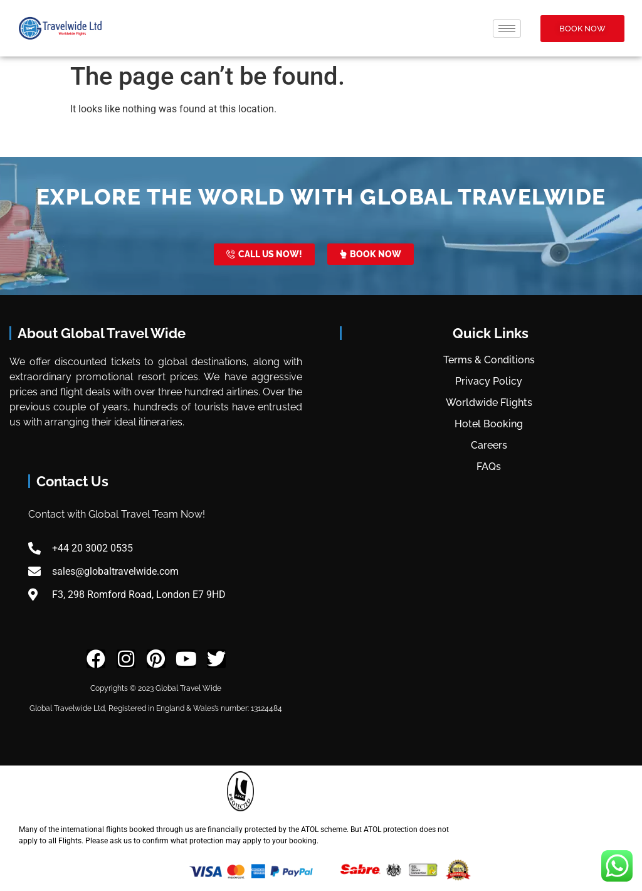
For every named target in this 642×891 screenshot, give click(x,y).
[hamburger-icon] (507, 28)
